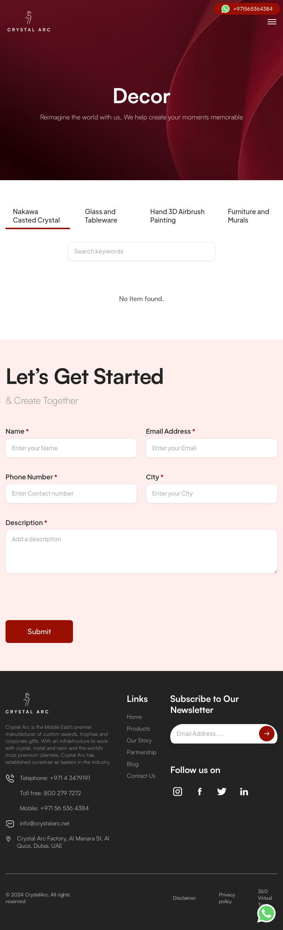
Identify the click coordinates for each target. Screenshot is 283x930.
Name (17, 431)
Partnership (141, 752)
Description (27, 522)
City (155, 476)
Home (134, 716)
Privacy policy (227, 897)
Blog (133, 764)
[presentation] (62, 602)
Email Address (170, 431)
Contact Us (141, 775)
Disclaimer (184, 898)
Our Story (139, 740)
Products (138, 728)
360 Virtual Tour (265, 898)
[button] (272, 21)
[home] (30, 21)
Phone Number (31, 476)
